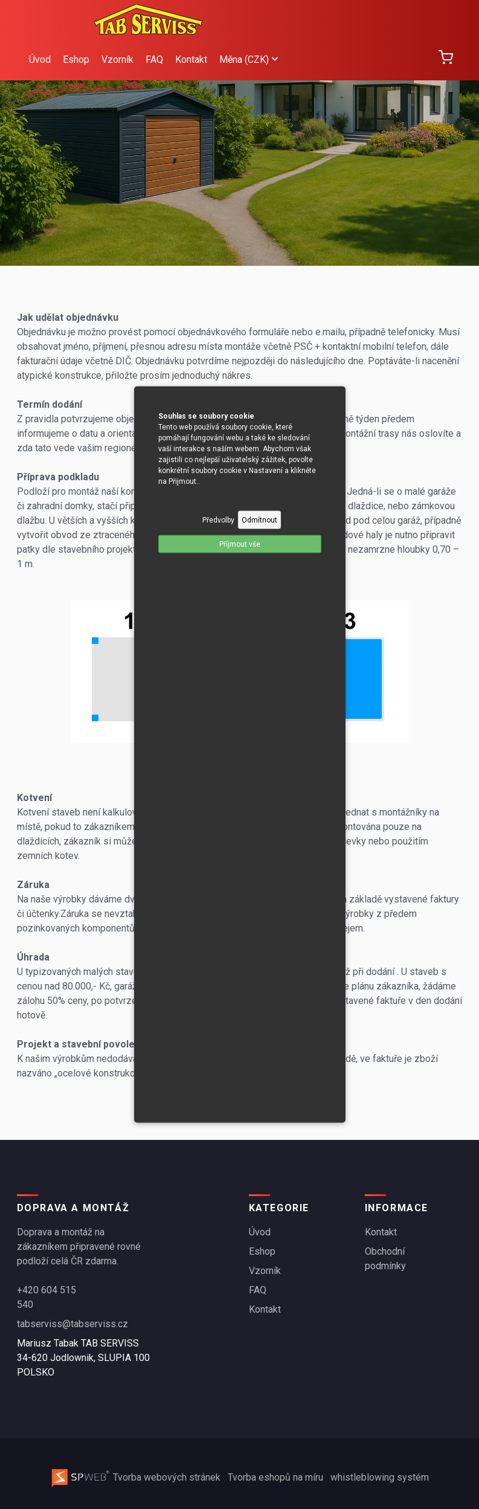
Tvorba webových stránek (136, 1477)
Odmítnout (259, 520)
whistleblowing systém (379, 1477)
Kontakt (191, 59)
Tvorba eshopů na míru (277, 1477)
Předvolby (218, 520)
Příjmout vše (239, 544)
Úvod (40, 59)
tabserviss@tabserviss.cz (72, 1324)
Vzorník (117, 59)
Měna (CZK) (248, 59)
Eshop (76, 59)
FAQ (154, 59)
